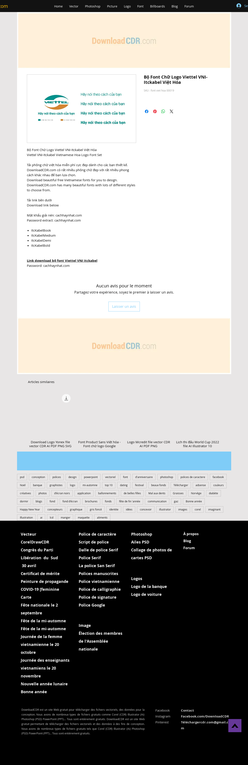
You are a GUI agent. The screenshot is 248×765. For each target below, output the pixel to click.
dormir (24, 501)
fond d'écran (70, 501)
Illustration (26, 517)
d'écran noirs (62, 493)
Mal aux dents (156, 493)
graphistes (56, 485)
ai (41, 517)
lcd (51, 517)
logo (72, 485)
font (125, 477)
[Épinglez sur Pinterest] (155, 111)
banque (37, 485)
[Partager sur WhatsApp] (163, 111)
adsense (201, 485)
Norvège (196, 493)
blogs (39, 501)
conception (38, 477)
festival (139, 485)
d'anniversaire (144, 477)
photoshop (166, 477)
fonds (108, 501)
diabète (213, 493)
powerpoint (91, 477)
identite (113, 509)
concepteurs (54, 509)
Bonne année (194, 501)
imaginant (214, 509)
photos (42, 493)
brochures (91, 501)
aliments (102, 517)
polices (56, 477)
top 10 (109, 485)
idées (129, 509)
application (84, 493)
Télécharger (180, 485)
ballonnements (107, 493)
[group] (124, 420)
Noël (23, 485)
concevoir (146, 509)
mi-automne (90, 485)
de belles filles (132, 493)
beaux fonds (158, 485)
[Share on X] (171, 111)
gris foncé (96, 509)
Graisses (178, 493)
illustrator (165, 509)
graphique (76, 509)
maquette (84, 517)
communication (157, 501)
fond (52, 501)
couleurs (218, 485)
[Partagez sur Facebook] (146, 111)
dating (124, 485)
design (72, 477)
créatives (25, 493)
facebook (218, 477)
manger (65, 517)
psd (22, 477)
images (182, 509)
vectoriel (110, 477)
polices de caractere (192, 477)
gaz (176, 501)
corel (198, 509)
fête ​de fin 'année (129, 501)
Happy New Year (30, 509)
